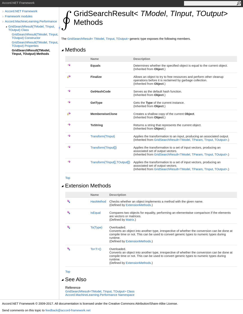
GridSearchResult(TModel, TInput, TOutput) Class (31, 28)
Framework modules (19, 16)
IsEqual (95, 212)
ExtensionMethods (138, 205)
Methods (73, 50)
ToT (95, 249)
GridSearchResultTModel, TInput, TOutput (98, 38)
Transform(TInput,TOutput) (110, 162)
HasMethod (98, 201)
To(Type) (96, 227)
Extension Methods (86, 186)
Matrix (130, 219)
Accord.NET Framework (21, 11)
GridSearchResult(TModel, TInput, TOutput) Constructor (35, 36)
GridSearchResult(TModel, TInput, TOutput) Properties (35, 44)
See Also (73, 279)
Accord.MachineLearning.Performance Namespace (99, 294)
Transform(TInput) (102, 136)
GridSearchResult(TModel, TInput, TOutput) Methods (31, 51)
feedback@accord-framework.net (67, 310)
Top (67, 178)
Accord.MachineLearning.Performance (31, 21)
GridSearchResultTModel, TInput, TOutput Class (99, 291)
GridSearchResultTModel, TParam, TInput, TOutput (190, 139)
